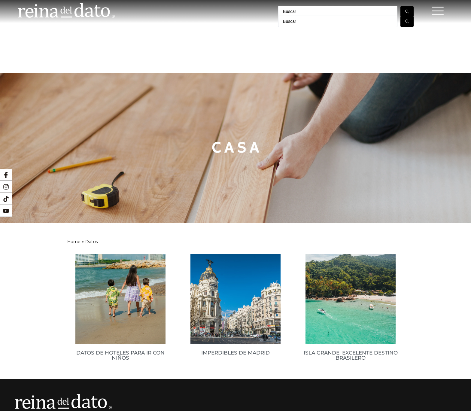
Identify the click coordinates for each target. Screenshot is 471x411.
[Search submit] (407, 11)
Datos (91, 168)
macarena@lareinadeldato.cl (62, 378)
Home (73, 168)
